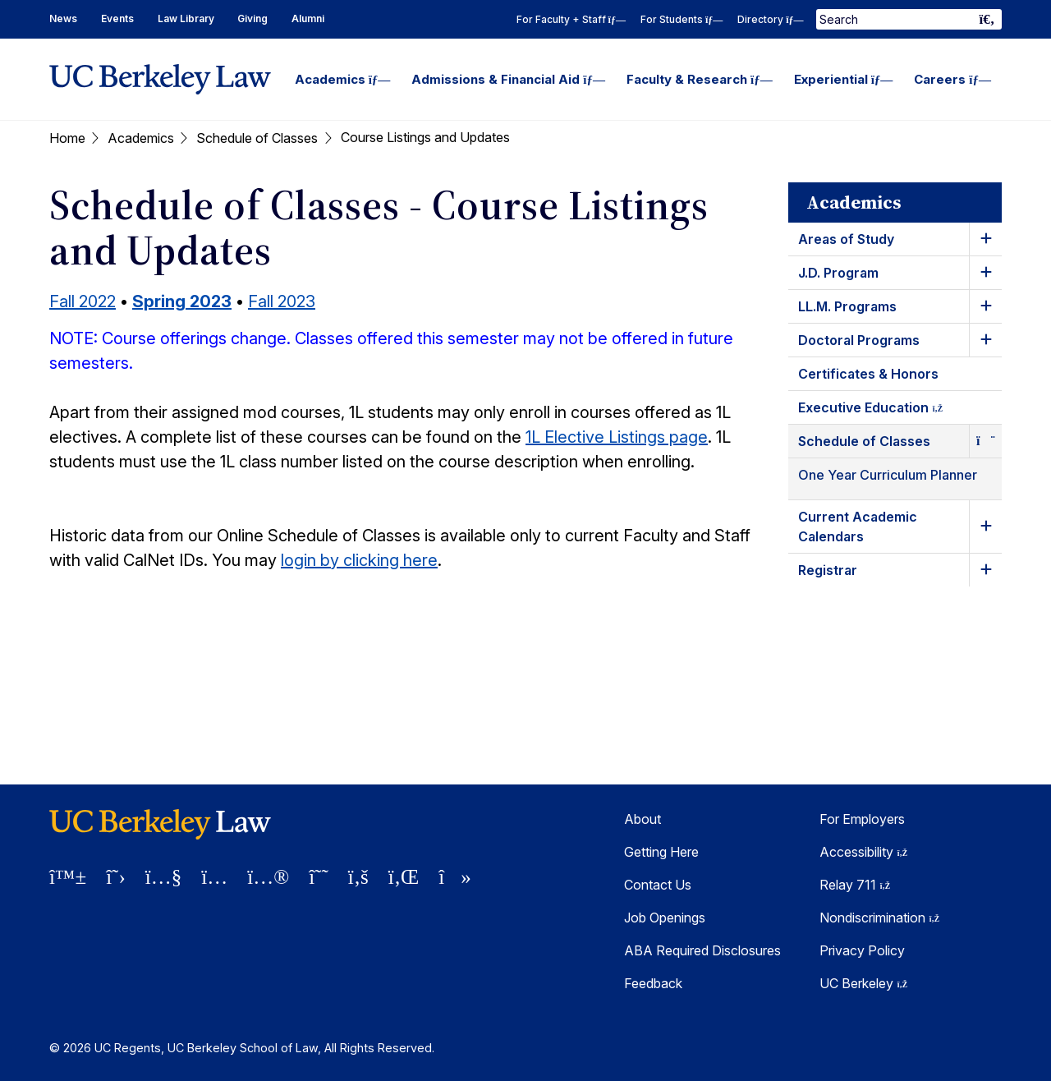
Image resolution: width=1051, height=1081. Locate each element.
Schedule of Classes (257, 138)
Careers (952, 79)
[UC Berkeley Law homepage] (160, 79)
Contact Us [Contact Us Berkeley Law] (657, 884)
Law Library (186, 18)
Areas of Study (846, 239)
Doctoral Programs (859, 340)
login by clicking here (359, 560)
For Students (681, 19)
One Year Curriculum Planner (887, 475)
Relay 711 (854, 884)
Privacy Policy (862, 950)
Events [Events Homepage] (117, 18)
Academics (343, 79)
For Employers (862, 819)
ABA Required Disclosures (702, 950)
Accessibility (863, 852)
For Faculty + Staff (571, 19)
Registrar (827, 570)
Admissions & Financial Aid (508, 79)
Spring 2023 (182, 301)
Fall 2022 (82, 301)
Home (67, 138)
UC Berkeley (863, 983)
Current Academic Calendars (857, 526)
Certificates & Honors (868, 374)
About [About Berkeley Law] (642, 819)
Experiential (843, 79)
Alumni (307, 18)
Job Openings (664, 917)
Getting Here (661, 852)
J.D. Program (838, 272)
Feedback (653, 983)
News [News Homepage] (63, 18)
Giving (252, 18)
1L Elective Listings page (617, 437)
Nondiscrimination (879, 917)
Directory (770, 19)
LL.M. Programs (847, 306)
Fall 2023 (281, 301)
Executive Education (885, 410)
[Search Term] (909, 19)
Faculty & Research (699, 79)
